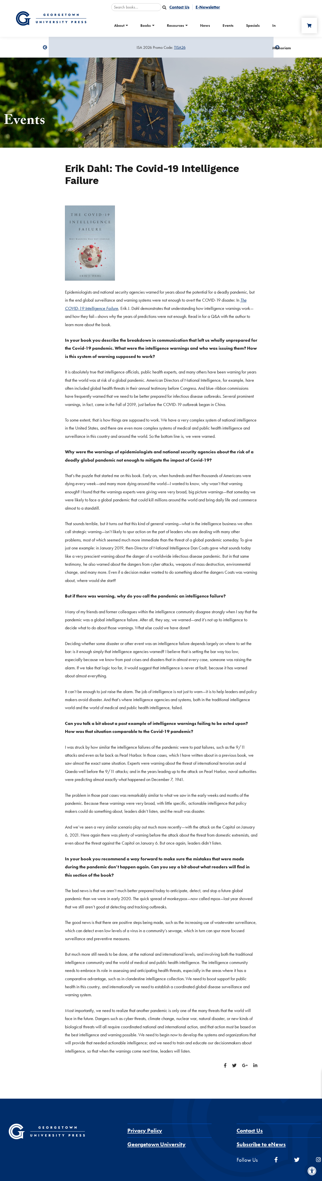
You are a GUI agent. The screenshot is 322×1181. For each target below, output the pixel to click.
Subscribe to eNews (261, 1144)
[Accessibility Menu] (312, 1170)
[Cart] (309, 25)
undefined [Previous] (44, 47)
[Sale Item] (161, 48)
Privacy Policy (144, 1130)
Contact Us (250, 1130)
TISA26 (180, 47)
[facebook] (276, 1159)
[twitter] (297, 1159)
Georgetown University (156, 1144)
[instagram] (318, 1159)
